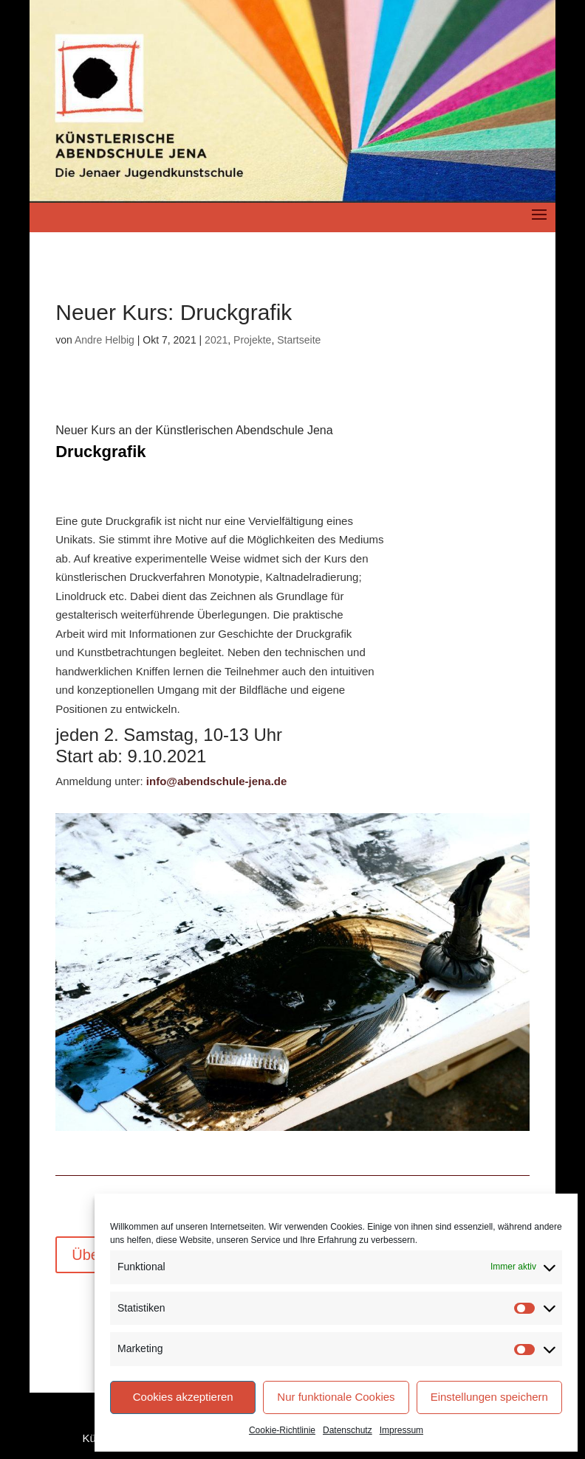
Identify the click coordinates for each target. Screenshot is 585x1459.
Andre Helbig (104, 340)
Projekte (252, 340)
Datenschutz (347, 1430)
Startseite (299, 340)
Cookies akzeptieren (183, 1396)
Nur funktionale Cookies (335, 1396)
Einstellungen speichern (489, 1396)
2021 (216, 340)
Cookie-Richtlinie (282, 1430)
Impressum (401, 1430)
